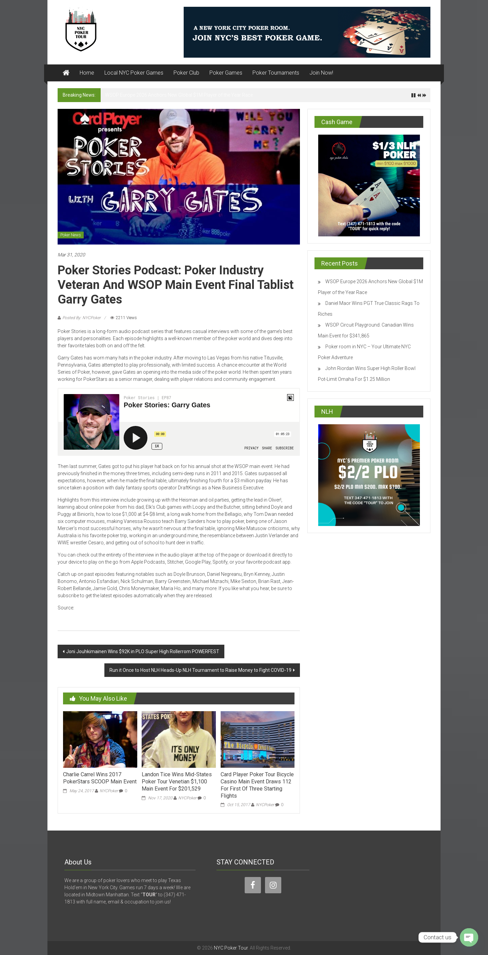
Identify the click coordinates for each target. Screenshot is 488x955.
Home (87, 73)
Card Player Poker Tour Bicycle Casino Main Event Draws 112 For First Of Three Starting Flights (257, 785)
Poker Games (225, 73)
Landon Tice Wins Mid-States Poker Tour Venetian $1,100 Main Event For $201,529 (177, 781)
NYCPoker (109, 790)
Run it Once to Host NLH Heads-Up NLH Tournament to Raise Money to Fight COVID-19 (200, 670)
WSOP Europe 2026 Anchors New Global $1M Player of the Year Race (179, 95)
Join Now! (321, 73)
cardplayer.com (92, 607)
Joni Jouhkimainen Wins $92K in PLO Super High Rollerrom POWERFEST (142, 651)
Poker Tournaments (275, 73)
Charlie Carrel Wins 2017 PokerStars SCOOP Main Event (100, 778)
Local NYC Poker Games (133, 73)
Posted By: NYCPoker (81, 317)
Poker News (70, 235)
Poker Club (186, 73)
